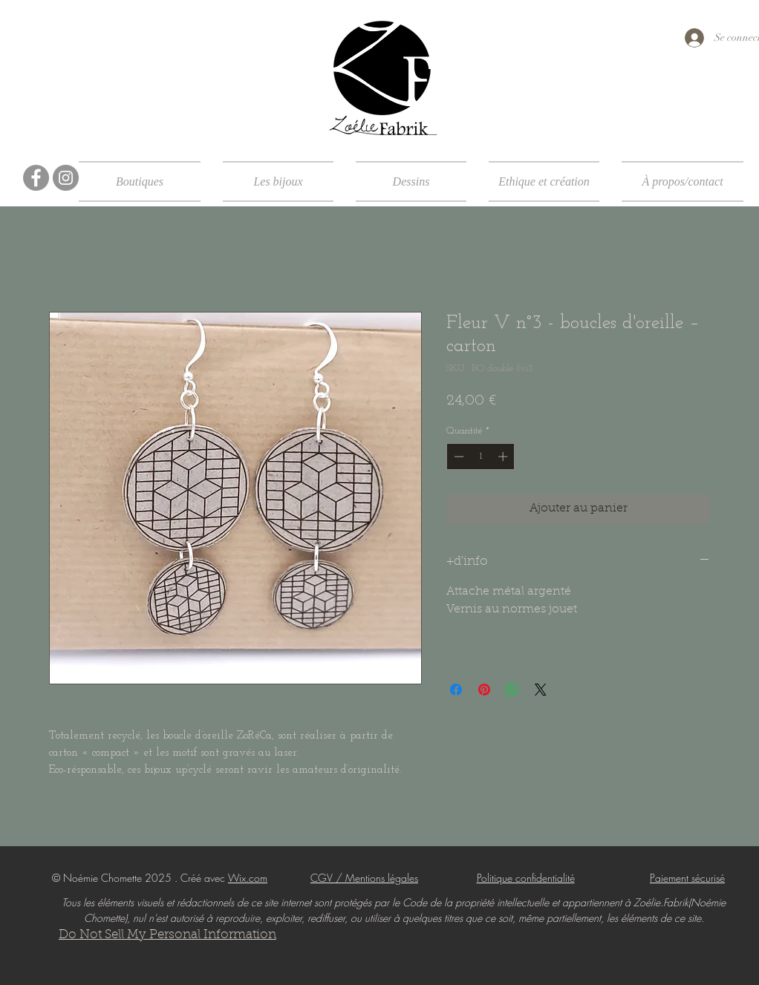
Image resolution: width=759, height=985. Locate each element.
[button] (145, 181)
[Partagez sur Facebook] (456, 689)
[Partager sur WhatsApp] (512, 689)
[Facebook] (36, 178)
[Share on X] (541, 689)
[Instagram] (66, 178)
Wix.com (247, 878)
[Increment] (504, 456)
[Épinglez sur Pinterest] (484, 689)
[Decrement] (457, 456)
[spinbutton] (480, 456)
